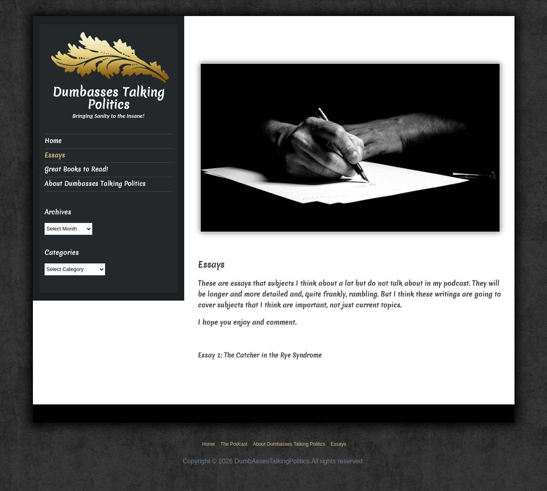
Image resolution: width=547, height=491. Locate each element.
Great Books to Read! (76, 169)
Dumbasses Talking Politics (109, 98)
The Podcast (233, 444)
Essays (55, 155)
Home (53, 141)
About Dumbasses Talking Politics (95, 184)
